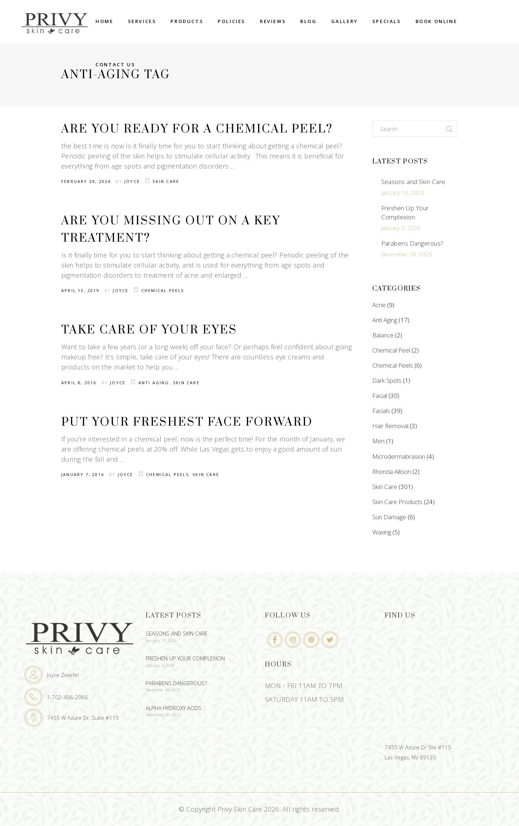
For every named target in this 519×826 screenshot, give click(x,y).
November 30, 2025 (164, 714)
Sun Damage (389, 517)
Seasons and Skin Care (413, 182)
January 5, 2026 (401, 228)
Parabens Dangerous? (412, 243)
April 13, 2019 (80, 290)
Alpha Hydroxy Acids (173, 707)
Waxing (381, 532)
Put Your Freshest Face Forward (187, 422)
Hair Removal (390, 426)
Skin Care (165, 181)
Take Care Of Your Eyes (149, 330)
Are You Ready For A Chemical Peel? (197, 129)
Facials (381, 411)
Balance (383, 335)
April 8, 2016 (79, 382)
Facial (379, 395)
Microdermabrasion (398, 456)
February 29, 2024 (86, 181)
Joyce (132, 181)
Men (378, 441)
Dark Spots (387, 380)
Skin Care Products (397, 502)
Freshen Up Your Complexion (405, 212)
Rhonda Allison (391, 471)
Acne (379, 305)
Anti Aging (153, 382)
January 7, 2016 (82, 474)
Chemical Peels (162, 290)
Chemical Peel (391, 350)
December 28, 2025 (406, 254)
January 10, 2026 (402, 192)
